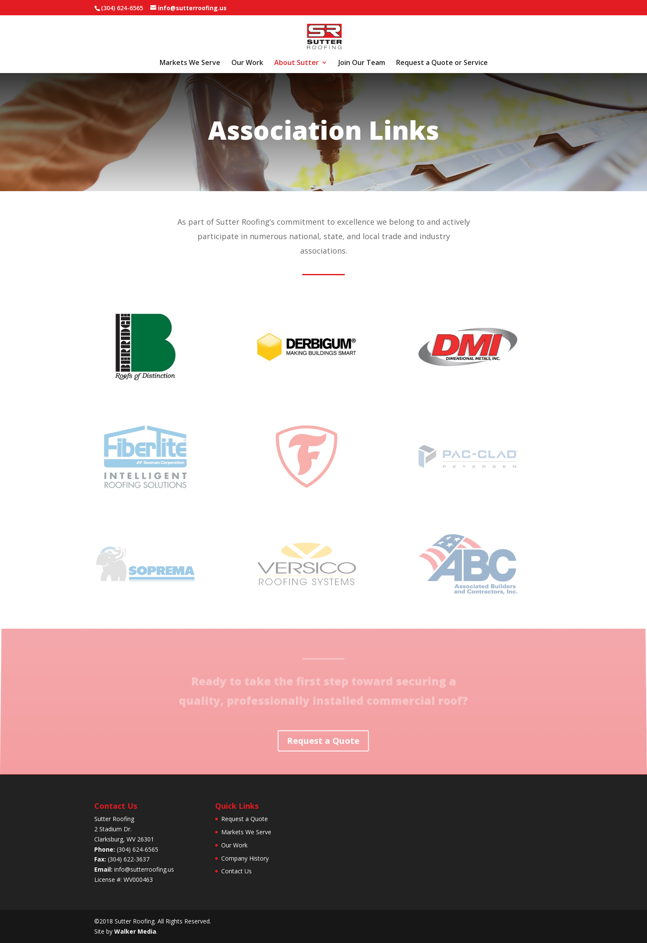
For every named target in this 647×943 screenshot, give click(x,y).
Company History (245, 858)
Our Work (247, 63)
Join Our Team (361, 63)
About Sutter (296, 63)
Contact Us (236, 871)
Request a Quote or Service (442, 63)
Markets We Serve (190, 63)
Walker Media (135, 931)
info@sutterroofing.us (144, 869)
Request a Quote (323, 740)
